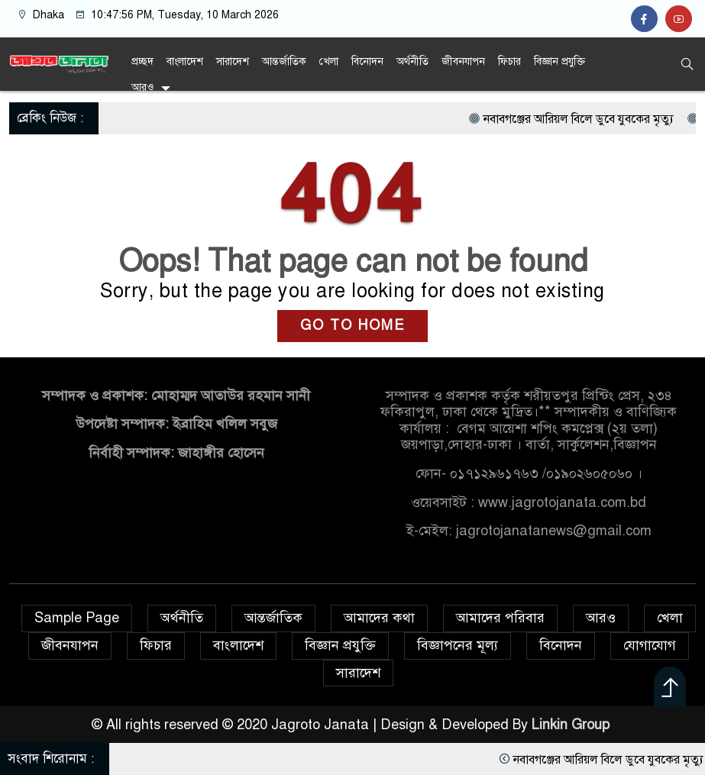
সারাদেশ (232, 61)
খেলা (328, 61)
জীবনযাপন (463, 61)
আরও (142, 87)
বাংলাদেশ (185, 61)
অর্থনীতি (412, 61)
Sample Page (76, 617)
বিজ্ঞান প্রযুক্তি (559, 61)
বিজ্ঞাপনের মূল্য (457, 645)
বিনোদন (367, 61)
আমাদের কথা (379, 617)
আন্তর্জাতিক (284, 61)
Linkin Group (572, 724)
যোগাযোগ (649, 645)
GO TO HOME (352, 325)
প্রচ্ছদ (142, 61)
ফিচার (509, 61)
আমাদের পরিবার (500, 617)
